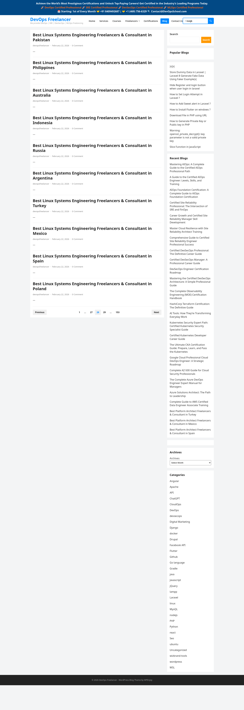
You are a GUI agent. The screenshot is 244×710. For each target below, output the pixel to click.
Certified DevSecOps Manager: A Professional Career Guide (189, 273)
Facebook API (178, 569)
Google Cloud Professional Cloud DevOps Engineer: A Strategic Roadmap (189, 373)
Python (174, 651)
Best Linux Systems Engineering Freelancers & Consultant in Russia (92, 148)
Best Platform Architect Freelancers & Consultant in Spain (189, 450)
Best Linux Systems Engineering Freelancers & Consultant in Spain (92, 259)
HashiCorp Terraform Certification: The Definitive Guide (190, 318)
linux (173, 627)
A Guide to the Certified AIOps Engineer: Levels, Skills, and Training (187, 193)
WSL (172, 691)
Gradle (174, 592)
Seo (172, 662)
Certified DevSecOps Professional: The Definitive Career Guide (190, 264)
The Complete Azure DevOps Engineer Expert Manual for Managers (187, 395)
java (172, 598)
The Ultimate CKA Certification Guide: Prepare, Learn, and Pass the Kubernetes (188, 360)
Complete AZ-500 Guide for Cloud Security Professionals (189, 384)
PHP (172, 645)
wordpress (176, 686)
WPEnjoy (148, 704)
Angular (175, 505)
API (172, 517)
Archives (175, 481)
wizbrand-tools (179, 680)
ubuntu (174, 668)
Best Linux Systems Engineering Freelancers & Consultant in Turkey (92, 204)
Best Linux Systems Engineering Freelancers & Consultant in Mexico (92, 231)
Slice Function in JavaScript (185, 157)
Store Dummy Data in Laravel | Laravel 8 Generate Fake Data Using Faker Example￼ (188, 79)
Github (174, 581)
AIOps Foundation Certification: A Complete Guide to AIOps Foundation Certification (189, 206)
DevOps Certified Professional (63, 7)
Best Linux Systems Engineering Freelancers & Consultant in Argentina (92, 176)
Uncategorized (178, 674)
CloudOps (176, 528)
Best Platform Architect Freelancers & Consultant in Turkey (186, 427)
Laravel (174, 622)
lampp (174, 616)
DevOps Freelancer (50, 19)
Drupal (174, 563)
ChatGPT (175, 522)
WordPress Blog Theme (130, 704)
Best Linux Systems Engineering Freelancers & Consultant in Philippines (92, 65)
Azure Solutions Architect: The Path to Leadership (187, 406)
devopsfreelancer (41, 46)
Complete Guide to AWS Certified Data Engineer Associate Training (189, 415)
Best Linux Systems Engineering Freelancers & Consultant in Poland (92, 286)
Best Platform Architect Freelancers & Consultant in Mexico (186, 439)
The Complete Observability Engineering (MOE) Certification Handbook (188, 307)
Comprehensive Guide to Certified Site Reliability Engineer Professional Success (190, 253)
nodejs (174, 639)
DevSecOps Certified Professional (142, 7)
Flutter (174, 575)
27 (91, 312)
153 (118, 312)
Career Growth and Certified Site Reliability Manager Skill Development (189, 231)
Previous (40, 312)
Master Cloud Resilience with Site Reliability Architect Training (189, 242)
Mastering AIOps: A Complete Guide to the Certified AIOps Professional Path (187, 180)
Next (156, 312)
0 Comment (78, 46)
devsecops (176, 540)
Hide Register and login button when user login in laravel (188, 90)
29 (104, 312)
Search (174, 34)
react (173, 656)
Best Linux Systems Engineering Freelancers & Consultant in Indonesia (92, 121)
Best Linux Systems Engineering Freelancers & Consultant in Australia (92, 93)
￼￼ (172, 70)
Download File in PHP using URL (188, 126)
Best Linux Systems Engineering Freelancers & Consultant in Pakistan (92, 38)
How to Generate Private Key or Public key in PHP (188, 133)
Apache (174, 511)
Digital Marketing (180, 546)
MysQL (174, 633)
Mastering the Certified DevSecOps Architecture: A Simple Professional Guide (190, 294)
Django (174, 552)
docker (174, 557)
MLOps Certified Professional (185, 7)
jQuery (174, 610)
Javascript (175, 604)
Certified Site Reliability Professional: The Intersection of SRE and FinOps (189, 218)
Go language (177, 587)
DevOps (174, 534)
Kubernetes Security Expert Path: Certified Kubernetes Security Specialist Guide (189, 338)
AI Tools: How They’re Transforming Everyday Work (187, 327)
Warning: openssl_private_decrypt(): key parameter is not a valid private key (188, 146)
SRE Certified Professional (101, 7)
